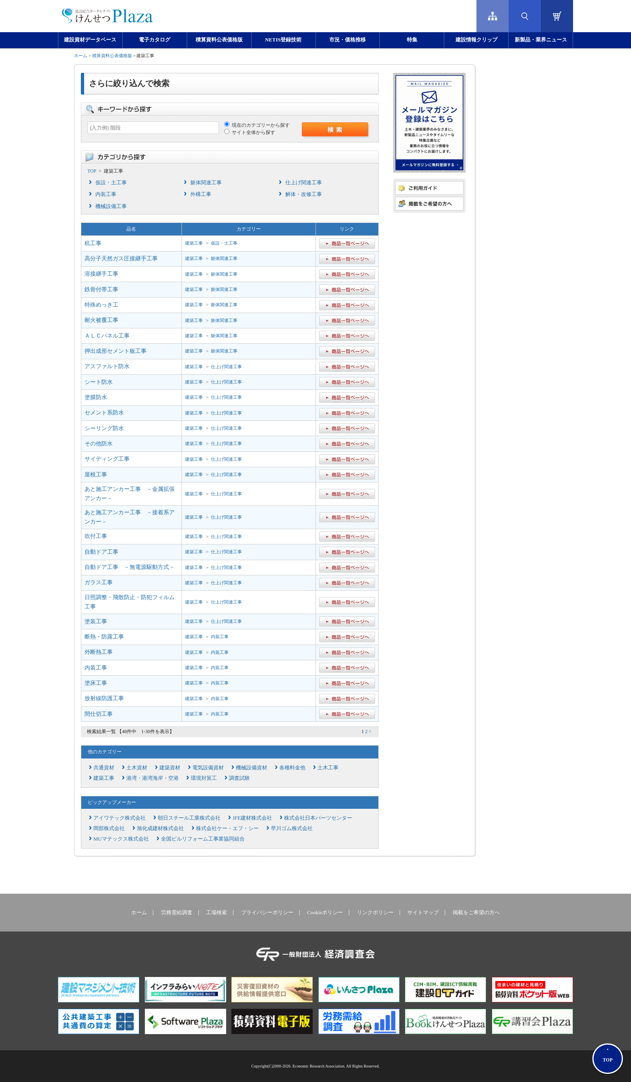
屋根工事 (96, 475)
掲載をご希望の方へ (476, 912)
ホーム (80, 55)
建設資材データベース (90, 40)
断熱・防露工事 (104, 637)
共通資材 (103, 768)
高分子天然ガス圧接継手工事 (121, 259)
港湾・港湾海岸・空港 (152, 778)
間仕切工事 (99, 714)
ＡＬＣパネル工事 (107, 336)
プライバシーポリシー (267, 912)
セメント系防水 (104, 413)
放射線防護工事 (104, 698)
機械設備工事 (111, 206)
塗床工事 (96, 683)
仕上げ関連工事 (303, 182)
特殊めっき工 (101, 305)
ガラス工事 (99, 582)
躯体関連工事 (206, 182)
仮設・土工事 (111, 182)
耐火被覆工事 (101, 320)
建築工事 (194, 243)
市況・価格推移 (347, 40)
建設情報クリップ (476, 40)
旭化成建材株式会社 (160, 828)
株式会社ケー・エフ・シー (227, 828)
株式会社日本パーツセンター (318, 818)
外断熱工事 (99, 652)
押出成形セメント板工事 (115, 351)
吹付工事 (96, 536)
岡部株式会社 (109, 828)
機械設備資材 (251, 768)
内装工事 (105, 194)
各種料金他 (292, 768)
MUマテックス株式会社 (121, 839)
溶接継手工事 (101, 274)
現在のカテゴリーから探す (257, 125)
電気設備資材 (208, 768)
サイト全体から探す (249, 132)
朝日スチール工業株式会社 (189, 818)
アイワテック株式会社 (119, 818)
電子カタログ (154, 40)
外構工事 (200, 194)
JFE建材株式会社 (252, 818)
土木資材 (136, 768)
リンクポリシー (375, 912)
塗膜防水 (96, 397)
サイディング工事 (107, 459)
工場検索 (216, 912)
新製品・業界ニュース (541, 40)
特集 (412, 40)
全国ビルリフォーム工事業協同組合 (203, 839)
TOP (91, 171)
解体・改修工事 (303, 194)
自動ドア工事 (101, 552)
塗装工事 (96, 621)
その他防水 (99, 444)
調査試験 (239, 778)
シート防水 (99, 382)
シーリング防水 (104, 428)
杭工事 (93, 243)
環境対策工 (204, 778)
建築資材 (169, 768)
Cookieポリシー (325, 912)
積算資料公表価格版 (219, 40)
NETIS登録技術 (283, 40)
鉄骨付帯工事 (101, 289)
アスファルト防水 (107, 366)
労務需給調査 (176, 912)
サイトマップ (423, 912)
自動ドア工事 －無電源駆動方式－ (130, 567)
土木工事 (328, 768)
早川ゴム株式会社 (292, 828)
